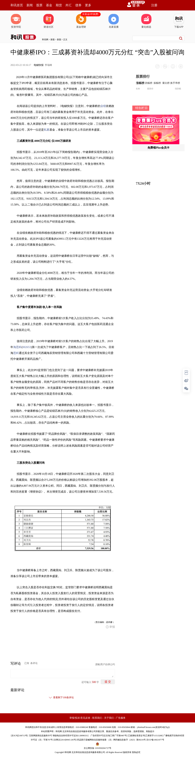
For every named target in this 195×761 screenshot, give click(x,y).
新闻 (29, 5)
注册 (154, 5)
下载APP (179, 21)
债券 (78, 5)
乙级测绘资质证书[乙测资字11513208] (145, 735)
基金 (49, 5)
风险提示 (150, 731)
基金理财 (81, 21)
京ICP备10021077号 (155, 739)
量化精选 (146, 21)
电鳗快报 (39, 65)
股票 (39, 5)
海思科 (17, 346)
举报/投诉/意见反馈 (79, 717)
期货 (59, 5)
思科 (16, 352)
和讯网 (45, 39)
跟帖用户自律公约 (105, 664)
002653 (26, 346)
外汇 (68, 5)
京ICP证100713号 (19, 735)
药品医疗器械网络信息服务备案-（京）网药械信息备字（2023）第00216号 (111, 739)
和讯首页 (16, 5)
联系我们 (97, 717)
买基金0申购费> (90, 14)
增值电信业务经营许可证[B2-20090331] (70, 735)
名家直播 (113, 21)
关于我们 (109, 717)
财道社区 (48, 21)
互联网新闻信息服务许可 (40, 735)
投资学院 (16, 21)
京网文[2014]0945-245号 (65, 739)
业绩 (103, 105)
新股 (52, 39)
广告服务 (121, 717)
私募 (46, 129)
